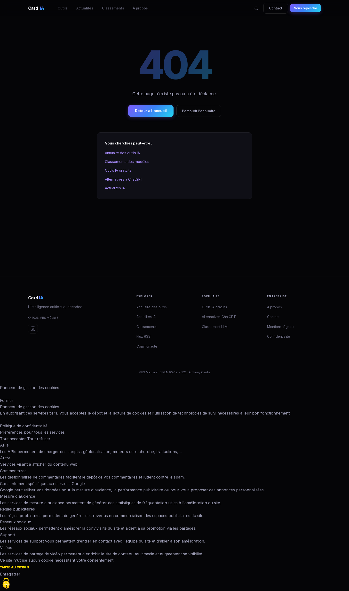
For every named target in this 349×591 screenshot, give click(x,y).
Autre (5, 457)
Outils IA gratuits (118, 170)
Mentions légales (280, 327)
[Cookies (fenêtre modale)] (6, 583)
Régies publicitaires (17, 509)
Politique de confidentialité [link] (24, 425)
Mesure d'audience (17, 496)
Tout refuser (38, 438)
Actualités (84, 8)
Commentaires (13, 470)
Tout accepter (13, 438)
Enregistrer (10, 574)
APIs (4, 445)
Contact (275, 8)
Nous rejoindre (305, 8)
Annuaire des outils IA (122, 153)
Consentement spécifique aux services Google (42, 483)
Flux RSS (143, 336)
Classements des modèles (127, 162)
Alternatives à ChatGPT (124, 179)
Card (36, 8)
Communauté (146, 346)
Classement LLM (215, 327)
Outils (63, 8)
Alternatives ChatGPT (219, 317)
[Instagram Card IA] (33, 329)
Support (7, 534)
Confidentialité (278, 336)
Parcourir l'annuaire (198, 111)
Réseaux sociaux (15, 521)
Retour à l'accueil (151, 110)
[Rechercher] (256, 8)
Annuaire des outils (151, 307)
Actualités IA (115, 188)
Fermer (6, 400)
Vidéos (6, 547)
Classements (113, 8)
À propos (140, 8)
